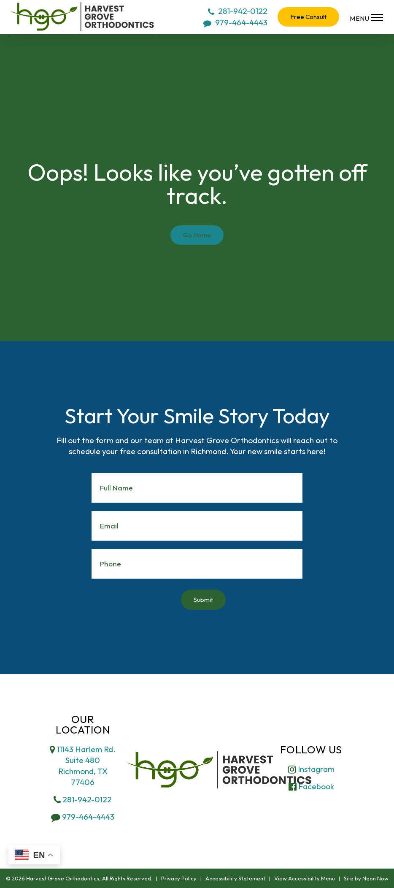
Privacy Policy (179, 878)
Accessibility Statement (235, 878)
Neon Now (375, 878)
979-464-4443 (235, 22)
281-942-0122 (237, 11)
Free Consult (308, 17)
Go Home (197, 235)
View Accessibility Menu (304, 878)
